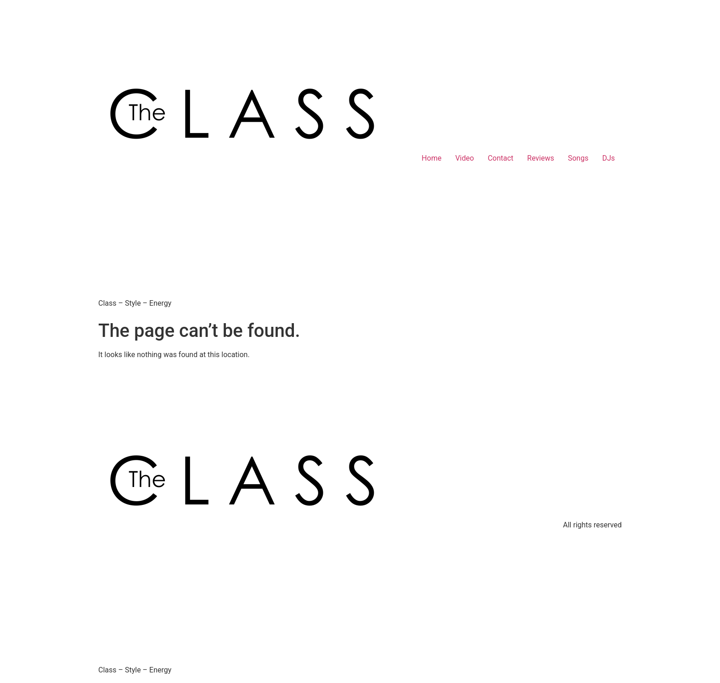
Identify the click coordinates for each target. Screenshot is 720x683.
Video (464, 158)
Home (431, 158)
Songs (578, 158)
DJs (608, 158)
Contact (500, 158)
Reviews (540, 158)
